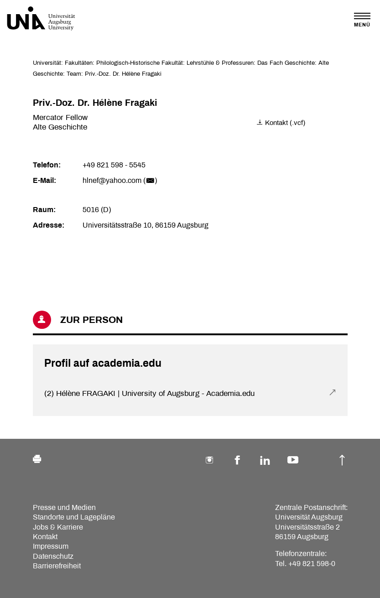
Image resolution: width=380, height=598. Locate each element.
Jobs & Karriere (58, 527)
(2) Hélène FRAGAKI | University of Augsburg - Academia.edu (149, 393)
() (150, 180)
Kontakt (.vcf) (280, 122)
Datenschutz (53, 556)
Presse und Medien (64, 507)
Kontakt (45, 537)
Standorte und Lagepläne (74, 517)
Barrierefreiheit (57, 566)
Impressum (50, 546)
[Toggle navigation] (362, 19)
